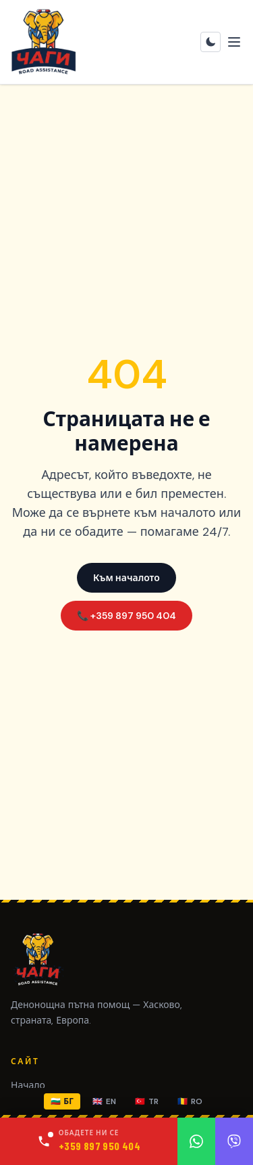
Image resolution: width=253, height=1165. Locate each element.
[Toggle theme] (210, 42)
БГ (62, 1101)
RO (189, 1101)
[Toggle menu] (234, 42)
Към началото (126, 578)
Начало (28, 1085)
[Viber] (234, 1141)
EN (104, 1101)
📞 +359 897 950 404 (126, 616)
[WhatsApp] (196, 1141)
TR (147, 1101)
